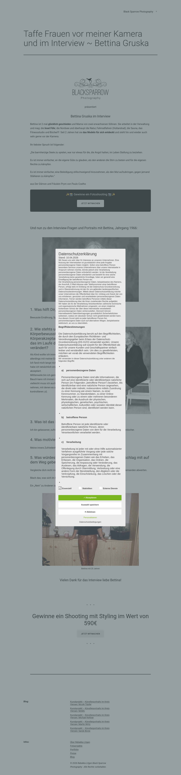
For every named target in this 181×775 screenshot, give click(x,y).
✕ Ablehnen (90, 512)
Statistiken (85, 488)
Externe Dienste (108, 488)
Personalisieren (90, 517)
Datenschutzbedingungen (90, 522)
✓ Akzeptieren (90, 498)
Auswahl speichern (90, 505)
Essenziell (65, 488)
